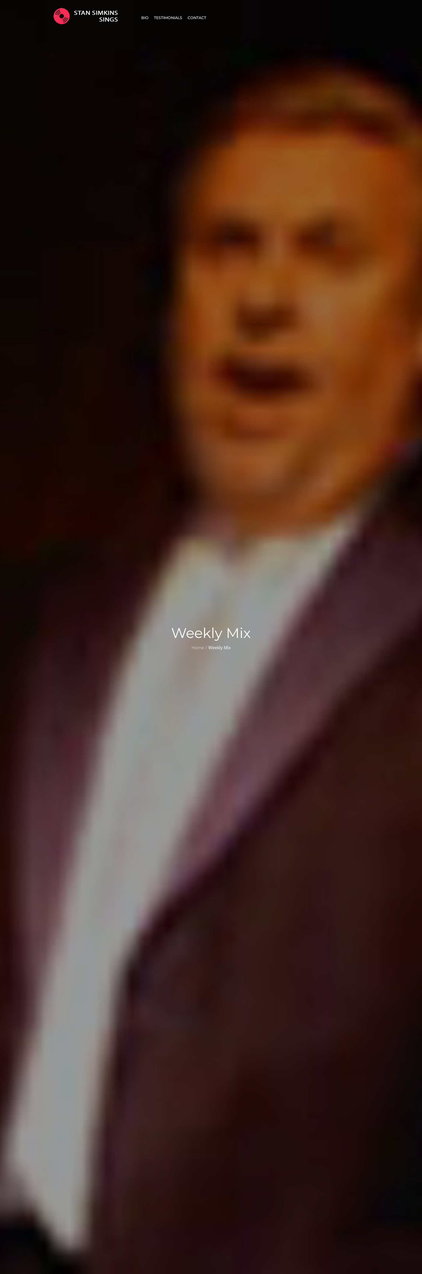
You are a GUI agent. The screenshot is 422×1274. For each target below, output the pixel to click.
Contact (197, 17)
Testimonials (168, 17)
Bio (145, 17)
